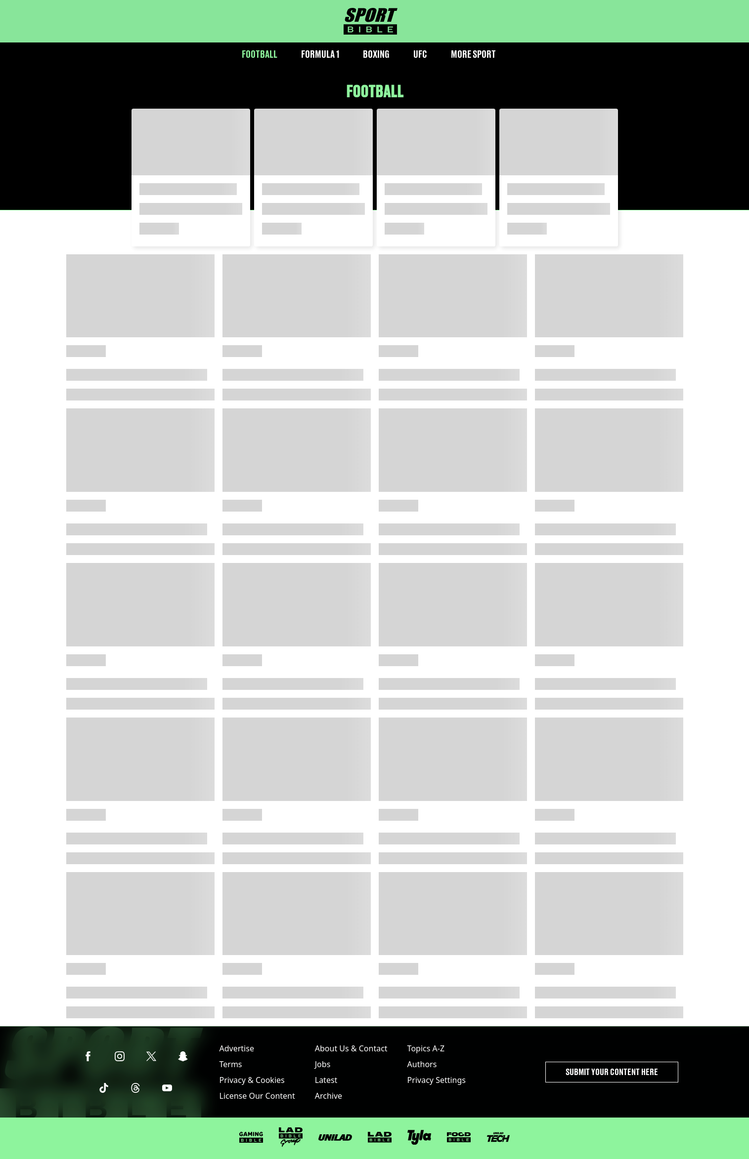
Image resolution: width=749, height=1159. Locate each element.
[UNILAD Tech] (498, 1137)
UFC (420, 54)
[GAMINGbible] (251, 1137)
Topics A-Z (425, 1048)
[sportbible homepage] (370, 21)
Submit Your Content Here (612, 1072)
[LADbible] (380, 1137)
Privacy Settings (436, 1080)
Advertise (237, 1048)
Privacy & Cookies (252, 1080)
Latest (326, 1080)
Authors (422, 1064)
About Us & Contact (351, 1048)
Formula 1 (320, 54)
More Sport (473, 54)
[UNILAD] (335, 1137)
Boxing (376, 54)
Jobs (323, 1064)
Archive (328, 1095)
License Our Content (257, 1095)
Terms (231, 1064)
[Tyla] (419, 1137)
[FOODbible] (459, 1137)
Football (259, 54)
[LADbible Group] (291, 1137)
